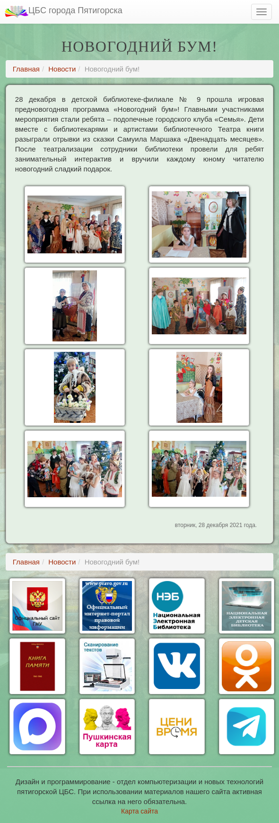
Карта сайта (139, 811)
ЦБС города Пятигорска (63, 12)
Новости (62, 69)
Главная (26, 69)
